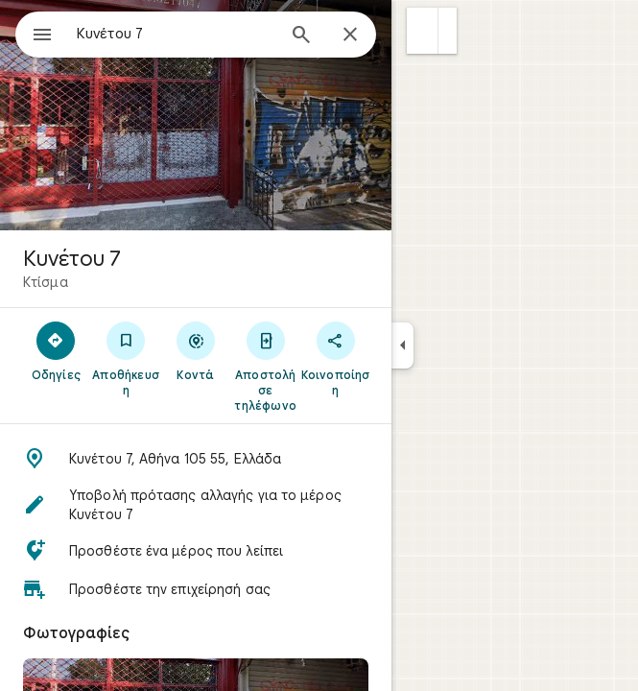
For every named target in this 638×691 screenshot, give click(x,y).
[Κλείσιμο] (350, 36)
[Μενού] (42, 36)
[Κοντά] (196, 350)
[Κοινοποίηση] (335, 358)
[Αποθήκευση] (126, 358)
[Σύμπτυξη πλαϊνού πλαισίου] (402, 345)
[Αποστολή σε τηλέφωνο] (265, 366)
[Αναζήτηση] (301, 36)
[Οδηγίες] (56, 350)
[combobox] (175, 33)
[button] (422, 31)
